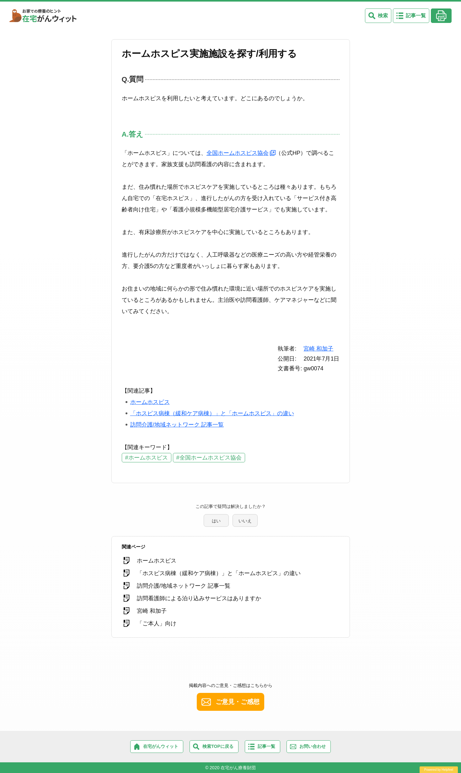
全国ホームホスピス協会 (237, 153)
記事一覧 (416, 15)
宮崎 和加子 (318, 349)
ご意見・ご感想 (238, 701)
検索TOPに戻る (217, 746)
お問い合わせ (312, 746)
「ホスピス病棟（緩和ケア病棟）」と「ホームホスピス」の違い (212, 413)
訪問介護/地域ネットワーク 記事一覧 (177, 425)
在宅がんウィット (160, 746)
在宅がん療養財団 (238, 767)
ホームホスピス (150, 402)
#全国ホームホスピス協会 (209, 458)
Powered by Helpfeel (438, 769)
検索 (383, 15)
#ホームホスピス (146, 458)
